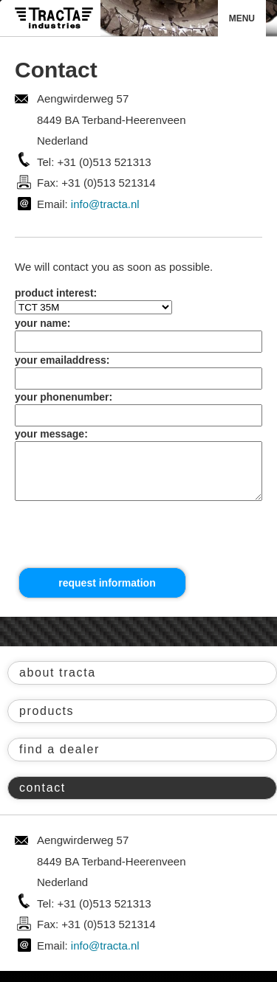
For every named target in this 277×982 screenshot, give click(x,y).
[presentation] (125, 546)
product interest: (56, 293)
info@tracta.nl (105, 204)
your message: (51, 434)
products (46, 722)
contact (42, 798)
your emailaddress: (62, 360)
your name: (42, 323)
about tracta (57, 683)
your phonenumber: (63, 397)
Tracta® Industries (53, 18)
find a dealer (59, 760)
